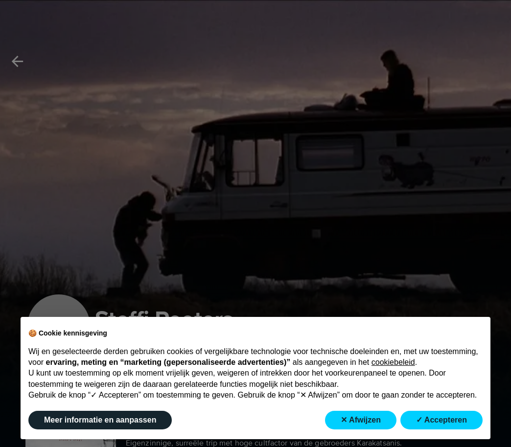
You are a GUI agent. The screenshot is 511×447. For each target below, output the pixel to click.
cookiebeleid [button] (393, 362)
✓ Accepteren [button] (441, 420)
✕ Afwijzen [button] (361, 420)
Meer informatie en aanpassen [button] (100, 420)
